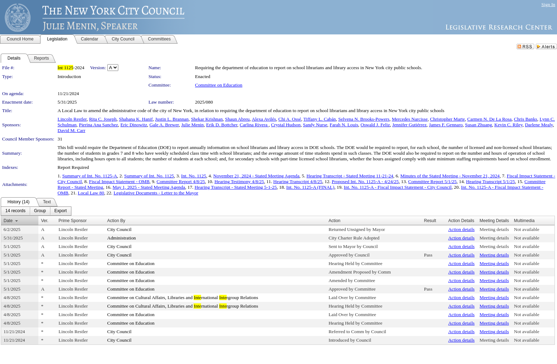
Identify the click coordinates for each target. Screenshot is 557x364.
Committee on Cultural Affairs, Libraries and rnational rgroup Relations (182, 297)
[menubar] (36, 211)
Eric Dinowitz (133, 124)
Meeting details (494, 229)
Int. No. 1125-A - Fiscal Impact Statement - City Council (397, 187)
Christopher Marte (447, 119)
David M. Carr (71, 130)
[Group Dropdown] (40, 211)
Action (334, 220)
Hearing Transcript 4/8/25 (297, 181)
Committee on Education (218, 85)
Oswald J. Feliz (375, 124)
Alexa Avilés (264, 119)
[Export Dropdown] (60, 211)
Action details (461, 229)
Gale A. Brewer (164, 124)
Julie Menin (192, 124)
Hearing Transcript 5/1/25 (490, 181)
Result (430, 220)
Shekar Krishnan (207, 119)
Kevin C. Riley (508, 124)
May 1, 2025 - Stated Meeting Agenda (149, 187)
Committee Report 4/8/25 (181, 181)
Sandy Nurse (315, 124)
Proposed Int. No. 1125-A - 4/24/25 (365, 181)
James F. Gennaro (446, 124)
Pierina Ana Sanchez (98, 124)
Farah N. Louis (344, 124)
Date (8, 220)
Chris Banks (525, 119)
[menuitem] (15, 211)
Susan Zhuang (478, 124)
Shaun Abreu (237, 119)
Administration (121, 238)
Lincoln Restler (72, 119)
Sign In (548, 4)
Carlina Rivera (254, 124)
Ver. (44, 220)
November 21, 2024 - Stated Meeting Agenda (256, 175)
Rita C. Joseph (103, 119)
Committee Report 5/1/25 (432, 181)
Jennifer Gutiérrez (409, 124)
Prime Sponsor (73, 220)
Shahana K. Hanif (136, 119)
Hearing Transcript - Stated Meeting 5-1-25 (236, 187)
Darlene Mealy (539, 124)
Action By (116, 220)
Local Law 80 (91, 192)
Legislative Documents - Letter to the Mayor (156, 192)
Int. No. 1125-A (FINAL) (310, 187)
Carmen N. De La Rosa (489, 119)
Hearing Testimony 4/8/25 (239, 181)
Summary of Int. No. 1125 (149, 175)
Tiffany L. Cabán (319, 119)
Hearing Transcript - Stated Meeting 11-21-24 (350, 175)
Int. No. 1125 (193, 175)
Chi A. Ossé (289, 119)
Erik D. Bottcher (221, 124)
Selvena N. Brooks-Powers (363, 119)
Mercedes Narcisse (410, 119)
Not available (526, 229)
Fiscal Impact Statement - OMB (119, 181)
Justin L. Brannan (172, 119)
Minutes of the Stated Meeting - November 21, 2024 (449, 175)
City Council (119, 229)
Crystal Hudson (286, 124)
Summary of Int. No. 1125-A (89, 175)
